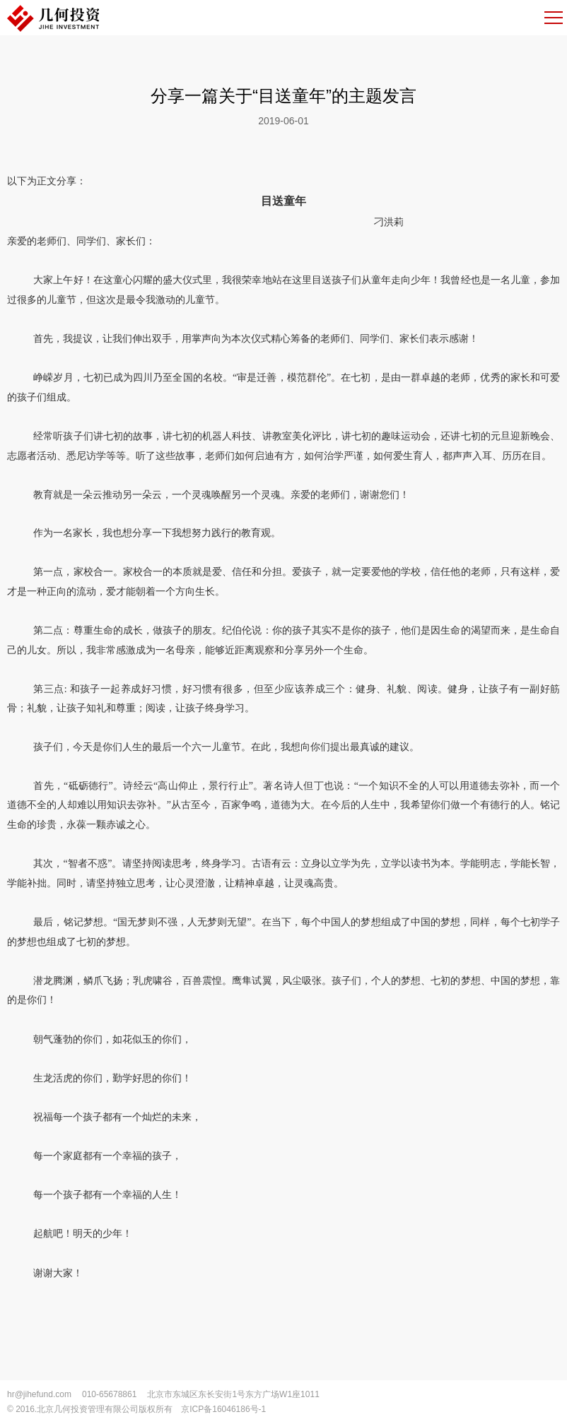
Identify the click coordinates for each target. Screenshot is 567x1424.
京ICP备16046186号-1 (223, 1409)
